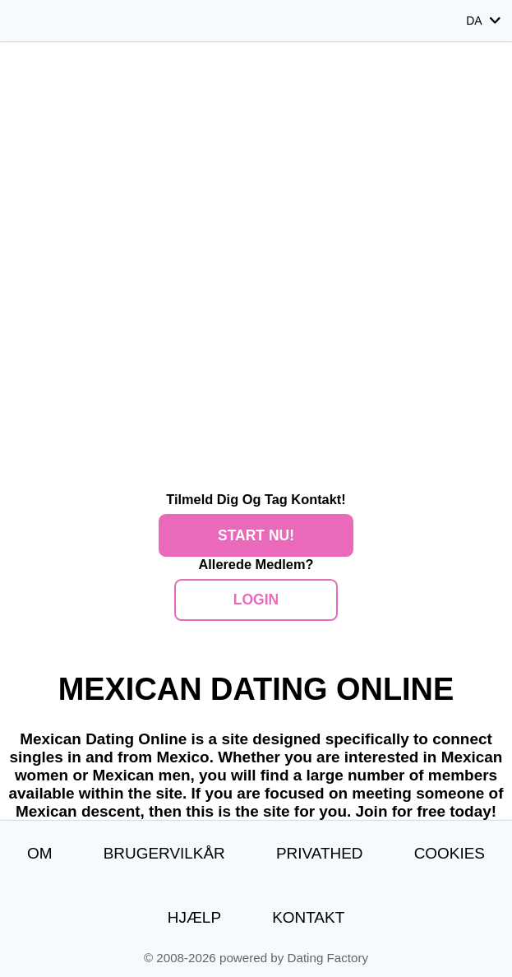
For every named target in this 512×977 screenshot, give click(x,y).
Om (40, 853)
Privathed (319, 853)
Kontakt (308, 917)
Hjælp (194, 917)
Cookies (449, 853)
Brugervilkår (164, 853)
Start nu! (256, 535)
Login (256, 599)
